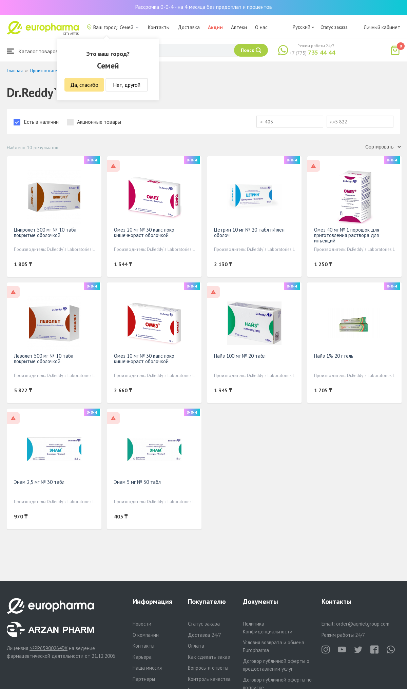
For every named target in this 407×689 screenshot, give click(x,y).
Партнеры (144, 679)
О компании (146, 635)
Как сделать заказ (209, 657)
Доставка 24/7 (204, 635)
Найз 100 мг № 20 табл (240, 356)
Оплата (196, 646)
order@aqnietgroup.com (362, 624)
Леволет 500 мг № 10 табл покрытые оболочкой (43, 359)
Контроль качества (209, 679)
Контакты (159, 27)
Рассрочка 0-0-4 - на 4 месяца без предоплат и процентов (203, 6)
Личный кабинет (382, 27)
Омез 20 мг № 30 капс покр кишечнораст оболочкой (144, 232)
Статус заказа (334, 27)
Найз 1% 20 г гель (333, 356)
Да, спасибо (84, 84)
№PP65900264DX (48, 648)
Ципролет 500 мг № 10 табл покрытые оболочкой (45, 232)
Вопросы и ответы (208, 668)
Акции (215, 27)
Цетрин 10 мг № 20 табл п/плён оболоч (249, 232)
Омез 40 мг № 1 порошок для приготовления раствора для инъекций (346, 235)
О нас (261, 27)
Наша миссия (147, 668)
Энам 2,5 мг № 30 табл (39, 482)
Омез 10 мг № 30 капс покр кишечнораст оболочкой (144, 359)
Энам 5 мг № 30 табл (137, 482)
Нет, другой (126, 84)
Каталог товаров (32, 51)
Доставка (189, 27)
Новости (142, 624)
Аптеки (239, 27)
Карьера (142, 657)
